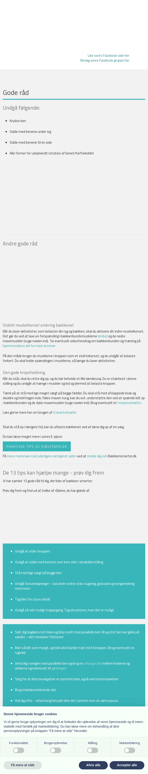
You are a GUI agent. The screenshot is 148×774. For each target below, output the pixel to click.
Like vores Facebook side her (108, 55)
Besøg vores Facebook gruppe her (104, 60)
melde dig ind (96, 456)
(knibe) (103, 336)
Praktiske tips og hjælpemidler (36, 446)
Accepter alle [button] (127, 765)
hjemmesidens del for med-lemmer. (29, 345)
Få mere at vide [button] (22, 765)
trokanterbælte (65, 412)
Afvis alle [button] (93, 765)
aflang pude (92, 663)
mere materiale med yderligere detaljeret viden (41, 456)
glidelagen (59, 668)
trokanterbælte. (129, 402)
